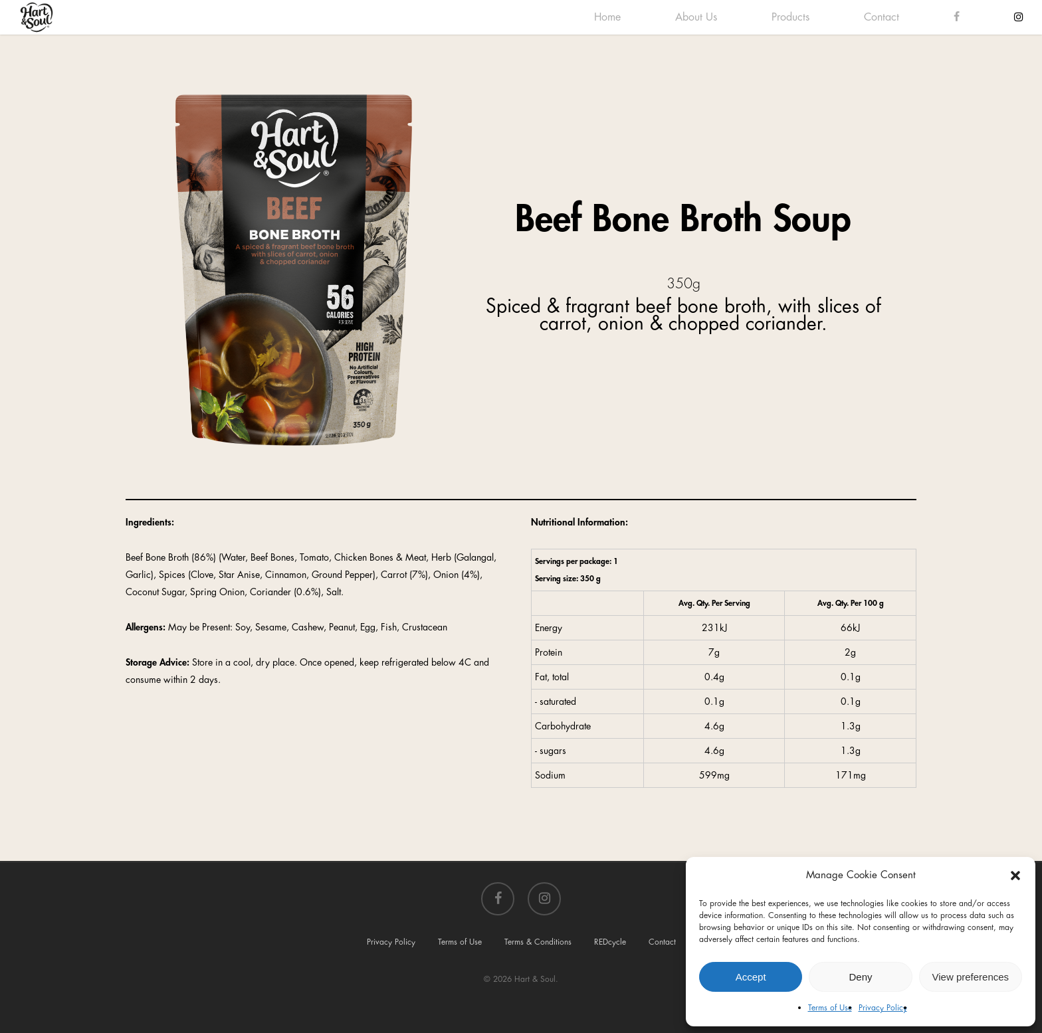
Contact (662, 942)
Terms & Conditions (538, 942)
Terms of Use (830, 1008)
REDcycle (610, 942)
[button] (1015, 875)
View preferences (970, 977)
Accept (751, 977)
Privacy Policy (883, 1008)
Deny (860, 977)
